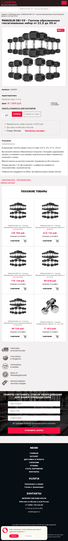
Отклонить (28, 536)
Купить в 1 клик (32, 114)
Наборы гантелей (8, 183)
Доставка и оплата (34, 459)
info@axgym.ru (34, 512)
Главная (4, 14)
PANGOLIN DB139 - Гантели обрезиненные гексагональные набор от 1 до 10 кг (50, 275)
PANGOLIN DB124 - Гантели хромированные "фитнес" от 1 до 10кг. (50, 323)
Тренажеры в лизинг (34, 484)
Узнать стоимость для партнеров (19, 109)
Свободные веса (14, 14)
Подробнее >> (21, 531)
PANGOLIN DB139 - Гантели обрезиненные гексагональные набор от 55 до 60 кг (18, 323)
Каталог (34, 456)
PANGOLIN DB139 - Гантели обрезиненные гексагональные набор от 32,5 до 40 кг (18, 227)
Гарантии (34, 463)
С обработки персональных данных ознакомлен (35, 423)
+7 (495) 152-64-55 (34, 505)
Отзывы (34, 466)
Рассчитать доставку (35, 131)
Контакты (34, 472)
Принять (14, 536)
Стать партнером (34, 469)
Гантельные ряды (24, 180)
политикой (19, 423)
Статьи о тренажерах (34, 487)
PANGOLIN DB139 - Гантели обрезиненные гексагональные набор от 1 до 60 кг (50, 227)
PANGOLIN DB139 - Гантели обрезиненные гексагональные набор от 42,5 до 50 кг (18, 275)
